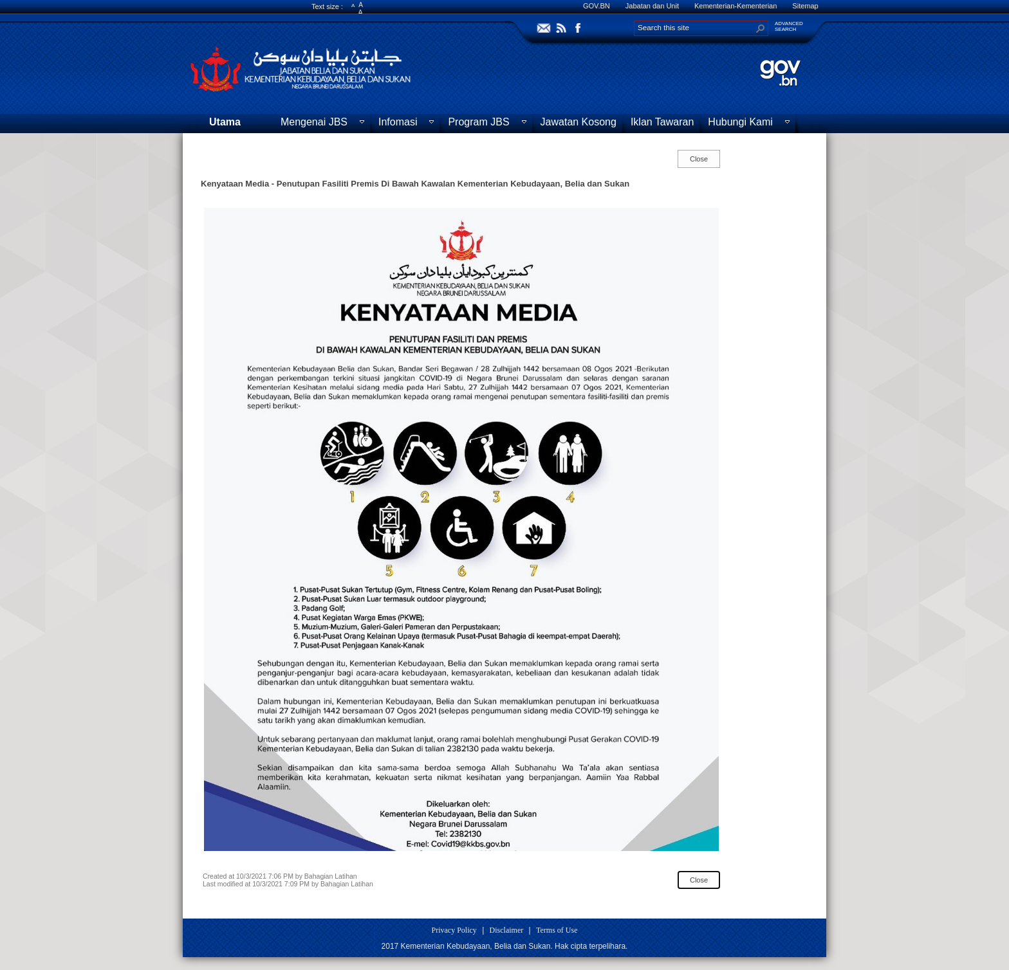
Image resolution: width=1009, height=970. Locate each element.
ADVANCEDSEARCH (789, 26)
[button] (761, 28)
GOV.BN (596, 6)
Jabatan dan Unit (652, 6)
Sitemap (805, 6)
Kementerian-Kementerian (735, 6)
